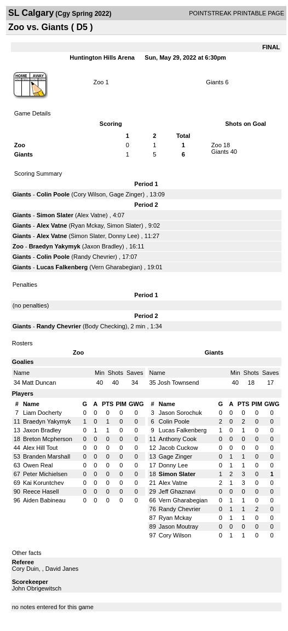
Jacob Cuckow (178, 447)
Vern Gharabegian (115, 267)
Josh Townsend (178, 382)
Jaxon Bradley (103, 246)
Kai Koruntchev (43, 482)
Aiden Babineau (44, 500)
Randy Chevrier (94, 256)
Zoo (98, 82)
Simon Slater (55, 215)
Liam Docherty (42, 412)
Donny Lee (122, 236)
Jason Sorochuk (180, 412)
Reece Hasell (41, 491)
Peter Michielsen (45, 474)
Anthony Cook (178, 439)
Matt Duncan (39, 382)
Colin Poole (53, 194)
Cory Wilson (89, 194)
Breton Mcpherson (47, 439)
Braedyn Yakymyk (54, 246)
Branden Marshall (46, 456)
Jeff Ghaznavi (177, 491)
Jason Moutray (178, 526)
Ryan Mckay (87, 225)
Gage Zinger (125, 194)
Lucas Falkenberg (62, 267)
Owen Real (38, 465)
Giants (214, 82)
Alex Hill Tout (40, 447)
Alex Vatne (91, 215)
